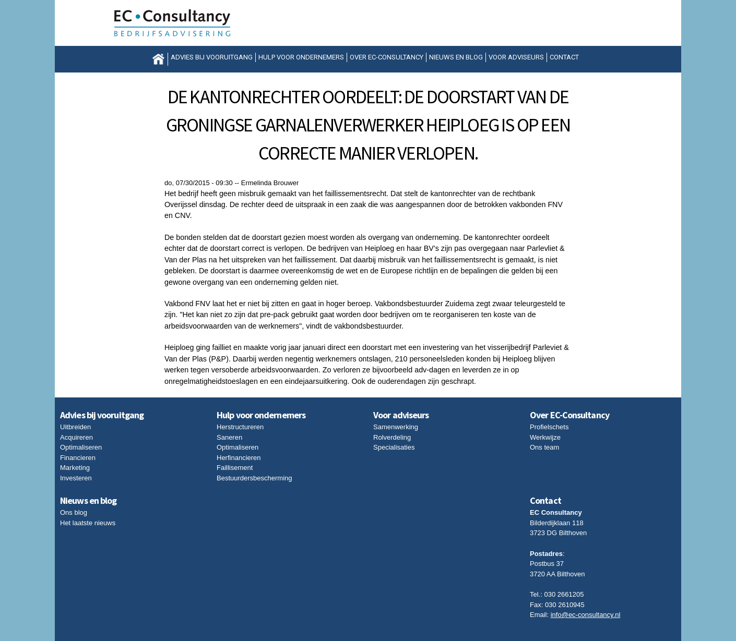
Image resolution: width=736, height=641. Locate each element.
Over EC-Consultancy (386, 57)
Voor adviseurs (516, 57)
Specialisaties (394, 447)
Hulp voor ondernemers (301, 57)
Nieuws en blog (456, 57)
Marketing (75, 467)
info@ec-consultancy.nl (586, 615)
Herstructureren (240, 427)
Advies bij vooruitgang (212, 57)
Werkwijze (545, 437)
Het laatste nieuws (87, 523)
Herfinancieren (239, 458)
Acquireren (76, 437)
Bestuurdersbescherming (254, 478)
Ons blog (73, 512)
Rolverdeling (392, 437)
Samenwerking (395, 427)
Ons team (544, 447)
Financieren (78, 458)
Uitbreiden (75, 427)
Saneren (229, 437)
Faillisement (235, 467)
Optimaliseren (81, 447)
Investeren (76, 478)
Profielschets (549, 427)
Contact (564, 57)
